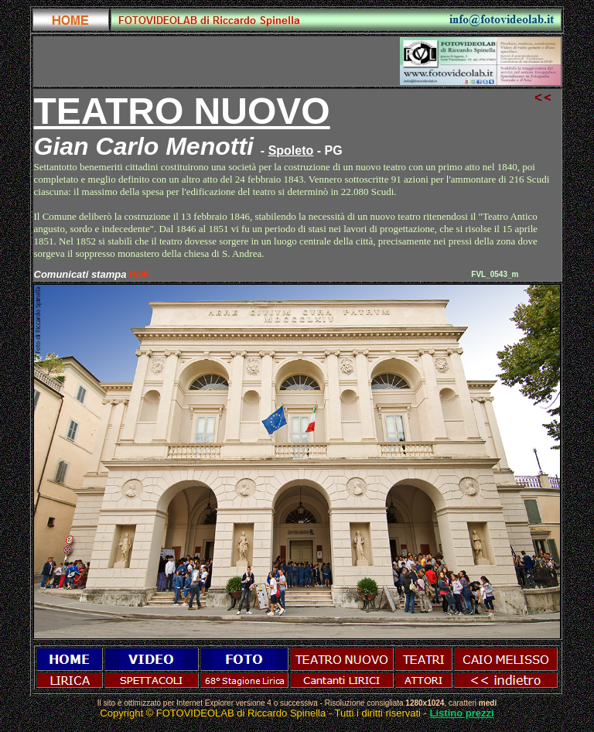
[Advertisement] (217, 61)
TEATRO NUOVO (182, 111)
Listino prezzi (462, 713)
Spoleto (291, 150)
